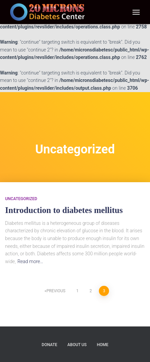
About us (77, 344)
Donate (49, 344)
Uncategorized (21, 198)
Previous (55, 291)
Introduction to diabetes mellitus (64, 210)
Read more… (30, 261)
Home (102, 344)
